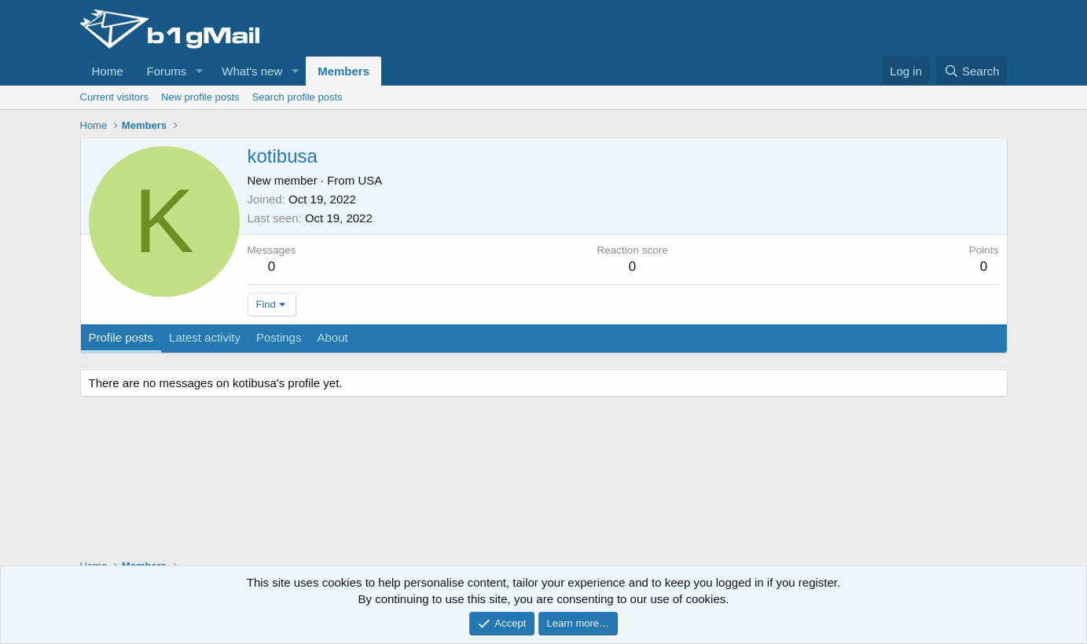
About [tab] (332, 337)
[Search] (972, 71)
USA (370, 180)
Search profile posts (297, 97)
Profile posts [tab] (121, 337)
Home (107, 71)
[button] (199, 71)
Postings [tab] (279, 337)
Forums (167, 71)
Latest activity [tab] (205, 337)
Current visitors (114, 97)
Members (343, 71)
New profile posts (200, 97)
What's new (252, 71)
